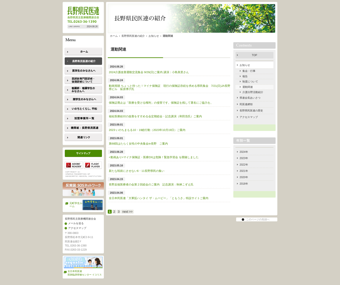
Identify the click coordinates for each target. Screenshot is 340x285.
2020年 (244, 177)
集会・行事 (248, 70)
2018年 (244, 183)
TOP (254, 55)
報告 (245, 76)
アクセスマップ (77, 228)
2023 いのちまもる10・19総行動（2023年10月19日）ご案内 (147, 130)
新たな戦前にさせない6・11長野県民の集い (136, 170)
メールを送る (76, 223)
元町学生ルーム (75, 205)
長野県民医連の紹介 (133, 35)
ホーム (114, 35)
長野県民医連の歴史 (251, 110)
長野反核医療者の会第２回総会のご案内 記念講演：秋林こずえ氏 (151, 184)
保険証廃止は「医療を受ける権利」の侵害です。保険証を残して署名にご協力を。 (161, 102)
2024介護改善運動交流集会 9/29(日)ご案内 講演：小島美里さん (149, 72)
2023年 (244, 158)
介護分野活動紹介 (252, 92)
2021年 (244, 170)
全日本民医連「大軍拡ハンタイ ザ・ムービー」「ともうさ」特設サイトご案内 (158, 198)
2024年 (244, 151)
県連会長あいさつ (250, 97)
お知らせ (154, 35)
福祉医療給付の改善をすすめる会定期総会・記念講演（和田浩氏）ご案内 (155, 116)
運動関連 (247, 87)
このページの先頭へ (258, 219)
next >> (127, 211)
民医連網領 (246, 104)
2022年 (244, 164)
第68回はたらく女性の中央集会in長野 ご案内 (138, 143)
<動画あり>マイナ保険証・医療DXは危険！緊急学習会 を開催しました (155, 157)
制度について (250, 81)
